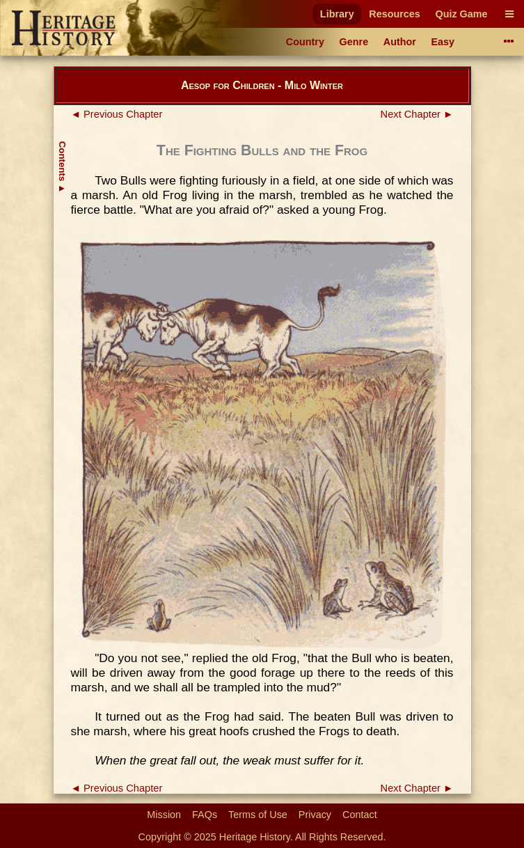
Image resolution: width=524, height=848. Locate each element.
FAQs (204, 814)
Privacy (315, 814)
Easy (443, 41)
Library (337, 13)
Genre (354, 41)
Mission (164, 814)
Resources (394, 13)
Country (305, 41)
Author (399, 41)
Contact (359, 814)
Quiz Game (461, 13)
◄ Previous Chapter (117, 114)
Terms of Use (257, 814)
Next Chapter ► (417, 114)
